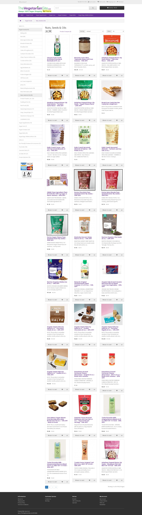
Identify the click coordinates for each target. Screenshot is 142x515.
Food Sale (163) (23, 147)
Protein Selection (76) (24, 157)
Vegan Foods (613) (24, 29)
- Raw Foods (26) (24, 105)
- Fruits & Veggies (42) (25, 74)
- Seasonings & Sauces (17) (26, 109)
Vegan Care (52, 15)
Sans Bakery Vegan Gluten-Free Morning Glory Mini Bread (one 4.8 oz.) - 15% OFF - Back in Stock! (57, 420)
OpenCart (27, 511)
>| (56, 487)
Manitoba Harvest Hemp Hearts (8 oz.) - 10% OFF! (83, 238)
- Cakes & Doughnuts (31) (26, 50)
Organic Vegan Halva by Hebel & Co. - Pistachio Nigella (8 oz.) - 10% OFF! (110, 328)
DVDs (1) (21, 140)
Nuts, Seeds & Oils (41, 21)
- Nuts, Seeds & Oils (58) (25, 95)
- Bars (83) (22, 36)
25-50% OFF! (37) (23, 154)
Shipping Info (21, 501)
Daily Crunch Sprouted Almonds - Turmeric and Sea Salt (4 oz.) (111, 148)
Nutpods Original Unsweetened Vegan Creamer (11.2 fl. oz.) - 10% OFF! (83, 284)
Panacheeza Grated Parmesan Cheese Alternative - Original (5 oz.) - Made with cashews (84, 374)
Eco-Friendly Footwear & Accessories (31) (30, 143)
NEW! (22, 15)
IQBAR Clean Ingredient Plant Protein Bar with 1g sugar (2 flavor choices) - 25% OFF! (57, 193)
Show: (109, 31)
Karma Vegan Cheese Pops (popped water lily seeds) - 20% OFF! (56, 238)
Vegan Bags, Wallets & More (85, 15)
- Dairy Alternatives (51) (25, 64)
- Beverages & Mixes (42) (26, 40)
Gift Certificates (76, 501)
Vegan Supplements (41, 15)
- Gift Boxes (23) (23, 78)
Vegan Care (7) (23, 126)
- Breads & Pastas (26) (25, 43)
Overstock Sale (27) (24, 150)
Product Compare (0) (65, 31)
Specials (74, 503)
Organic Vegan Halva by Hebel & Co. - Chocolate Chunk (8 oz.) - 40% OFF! (55, 328)
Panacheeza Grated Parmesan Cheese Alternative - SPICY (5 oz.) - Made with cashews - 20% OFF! (111, 375)
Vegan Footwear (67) (24, 129)
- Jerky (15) (22, 85)
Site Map (47, 501)
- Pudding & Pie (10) (24, 102)
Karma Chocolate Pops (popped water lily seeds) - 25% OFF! (83, 193)
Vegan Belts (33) (23, 133)
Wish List (102, 503)
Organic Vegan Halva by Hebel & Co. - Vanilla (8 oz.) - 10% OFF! (57, 373)
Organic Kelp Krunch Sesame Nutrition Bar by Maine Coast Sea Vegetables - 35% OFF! (112, 284)
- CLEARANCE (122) (24, 119)
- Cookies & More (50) (25, 60)
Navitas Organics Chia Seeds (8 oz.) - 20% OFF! (112, 238)
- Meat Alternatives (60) (25, 92)
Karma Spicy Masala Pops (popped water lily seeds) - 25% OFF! (111, 193)
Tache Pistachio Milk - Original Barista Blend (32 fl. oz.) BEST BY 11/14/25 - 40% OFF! (111, 420)
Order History (103, 501)
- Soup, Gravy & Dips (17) (26, 112)
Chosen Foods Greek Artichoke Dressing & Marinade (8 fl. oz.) (54, 59)
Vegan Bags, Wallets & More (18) (27, 136)
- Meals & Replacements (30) (27, 88)
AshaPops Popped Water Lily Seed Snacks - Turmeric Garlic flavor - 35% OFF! (57, 104)
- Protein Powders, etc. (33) (26, 98)
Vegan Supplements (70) (25, 123)
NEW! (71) (21, 26)
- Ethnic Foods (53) (24, 71)
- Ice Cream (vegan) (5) (25, 81)
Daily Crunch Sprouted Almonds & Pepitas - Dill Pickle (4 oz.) (82, 148)
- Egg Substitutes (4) (24, 67)
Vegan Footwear (62, 15)
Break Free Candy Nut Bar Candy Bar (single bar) (111, 103)
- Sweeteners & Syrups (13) (26, 116)
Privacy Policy (21, 503)
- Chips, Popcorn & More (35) (27, 57)
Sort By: (82, 31)
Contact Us (48, 499)
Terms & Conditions (23, 504)
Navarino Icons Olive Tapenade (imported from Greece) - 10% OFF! (83, 59)
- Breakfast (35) (23, 47)
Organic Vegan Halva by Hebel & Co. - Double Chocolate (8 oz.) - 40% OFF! (84, 328)
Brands (74, 499)
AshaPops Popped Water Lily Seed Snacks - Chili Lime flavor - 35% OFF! (112, 59)
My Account (103, 499)
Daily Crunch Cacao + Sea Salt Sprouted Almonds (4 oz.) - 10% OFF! (56, 148)
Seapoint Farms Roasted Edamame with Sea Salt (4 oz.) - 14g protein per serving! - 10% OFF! (83, 420)
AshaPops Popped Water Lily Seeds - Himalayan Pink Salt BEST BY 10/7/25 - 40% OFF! (112, 463)
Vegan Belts (72, 15)
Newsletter (102, 504)
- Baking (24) (22, 33)
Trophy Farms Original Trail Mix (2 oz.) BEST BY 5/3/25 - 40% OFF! (84, 463)
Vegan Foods (29, 15)
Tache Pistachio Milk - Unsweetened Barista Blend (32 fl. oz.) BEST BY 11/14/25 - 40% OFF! (57, 464)
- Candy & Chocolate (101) (26, 54)
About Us (20, 499)
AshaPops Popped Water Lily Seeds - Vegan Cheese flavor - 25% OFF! (84, 104)
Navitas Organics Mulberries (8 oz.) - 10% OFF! (57, 282)
